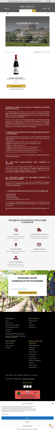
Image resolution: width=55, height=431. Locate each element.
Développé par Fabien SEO (28, 378)
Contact (30, 322)
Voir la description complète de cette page (22, 39)
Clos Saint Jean (32, 356)
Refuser (27, 422)
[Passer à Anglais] (49, 1)
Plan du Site (8, 331)
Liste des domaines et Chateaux (12, 325)
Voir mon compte (9, 343)
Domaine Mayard (32, 354)
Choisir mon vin (9, 322)
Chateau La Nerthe (33, 365)
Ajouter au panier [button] (16, 86)
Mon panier (8, 347)
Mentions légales (9, 375)
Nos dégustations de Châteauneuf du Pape (15, 333)
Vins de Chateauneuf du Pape (12, 327)
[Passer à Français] (47, 1)
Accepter (27, 418)
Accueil (23, 28)
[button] (53, 403)
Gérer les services (5, 414)
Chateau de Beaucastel (34, 345)
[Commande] (41, 52)
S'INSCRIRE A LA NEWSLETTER (27, 292)
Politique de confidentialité (22, 429)
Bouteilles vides (9, 329)
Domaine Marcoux (33, 358)
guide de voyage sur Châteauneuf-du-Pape (16, 336)
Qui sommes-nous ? (33, 320)
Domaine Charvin (33, 351)
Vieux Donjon (32, 349)
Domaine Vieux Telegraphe (35, 360)
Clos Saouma (31, 362)
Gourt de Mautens (33, 367)
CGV (15, 375)
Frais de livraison (32, 327)
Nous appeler (32, 325)
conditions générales (23, 289)
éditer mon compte (10, 345)
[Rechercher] (34, 10)
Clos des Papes (32, 347)
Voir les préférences (27, 426)
